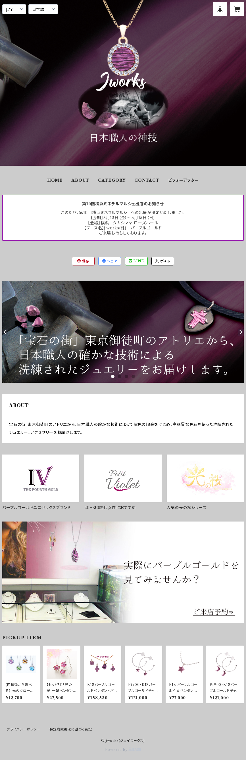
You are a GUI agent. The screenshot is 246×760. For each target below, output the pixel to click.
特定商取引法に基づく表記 (70, 729)
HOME (55, 180)
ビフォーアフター (183, 180)
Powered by (123, 750)
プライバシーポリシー (23, 729)
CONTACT (146, 180)
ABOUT (80, 180)
